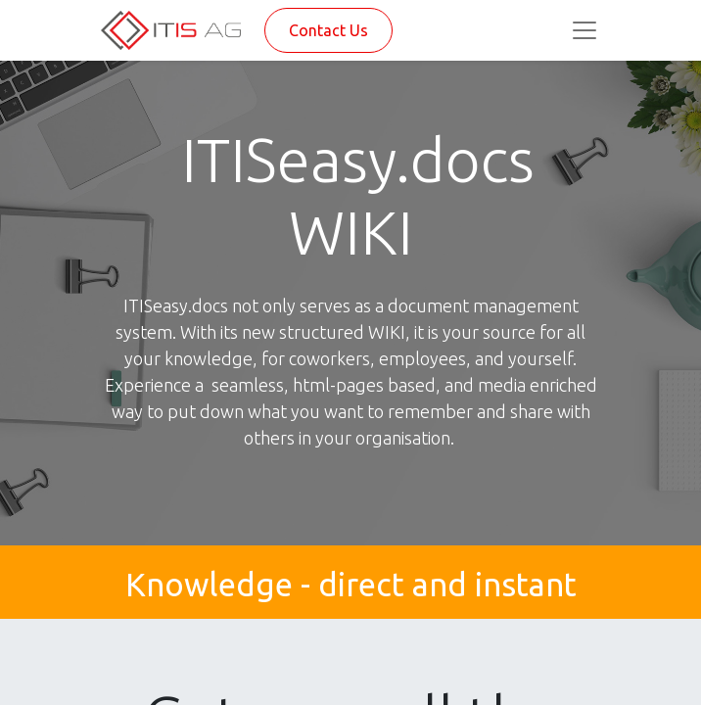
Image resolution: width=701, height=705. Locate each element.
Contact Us (328, 30)
